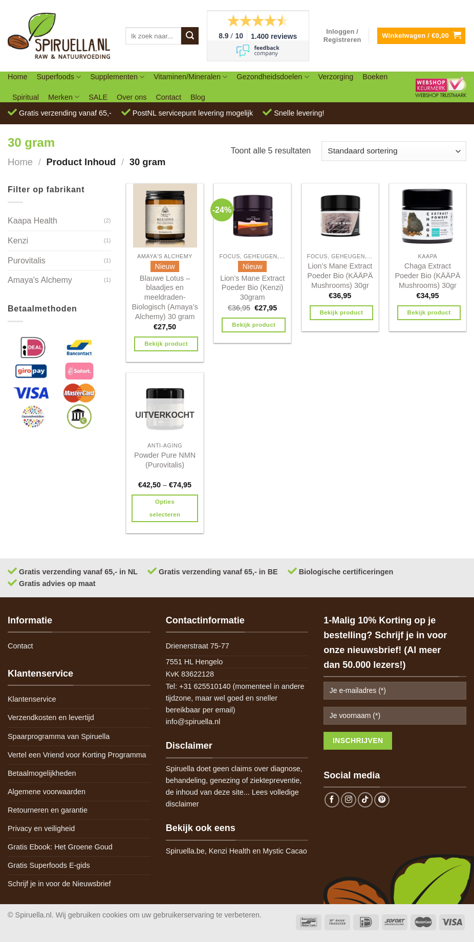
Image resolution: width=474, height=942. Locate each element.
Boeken (374, 77)
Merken (63, 97)
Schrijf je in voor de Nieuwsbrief (59, 884)
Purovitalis (27, 260)
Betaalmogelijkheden (42, 773)
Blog (197, 97)
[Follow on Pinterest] (382, 800)
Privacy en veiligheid (41, 828)
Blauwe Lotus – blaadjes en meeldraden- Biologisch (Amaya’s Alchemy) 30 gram (165, 297)
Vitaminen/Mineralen (190, 77)
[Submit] (190, 35)
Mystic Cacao (285, 851)
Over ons (131, 97)
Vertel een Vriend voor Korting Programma (77, 755)
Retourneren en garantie (48, 810)
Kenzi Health (230, 851)
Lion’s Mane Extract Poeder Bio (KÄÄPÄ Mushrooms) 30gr (340, 275)
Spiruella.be (185, 851)
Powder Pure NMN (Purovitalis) (165, 460)
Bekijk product (166, 344)
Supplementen (117, 77)
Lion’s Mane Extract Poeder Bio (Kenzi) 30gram (252, 287)
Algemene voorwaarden (46, 792)
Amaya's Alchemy (40, 280)
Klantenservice (32, 699)
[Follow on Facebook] (332, 800)
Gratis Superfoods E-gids (49, 865)
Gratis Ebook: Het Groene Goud (60, 847)
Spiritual (25, 97)
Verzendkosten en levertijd (51, 717)
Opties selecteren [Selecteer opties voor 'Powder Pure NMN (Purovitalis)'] (164, 508)
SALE (98, 97)
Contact (168, 97)
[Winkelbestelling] (393, 151)
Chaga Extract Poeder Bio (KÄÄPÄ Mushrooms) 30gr (427, 275)
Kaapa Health (32, 220)
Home (17, 77)
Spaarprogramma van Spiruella (59, 736)
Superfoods (58, 77)
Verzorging (336, 77)
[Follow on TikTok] (365, 800)
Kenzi (18, 240)
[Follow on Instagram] (348, 800)
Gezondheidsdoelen (272, 77)
